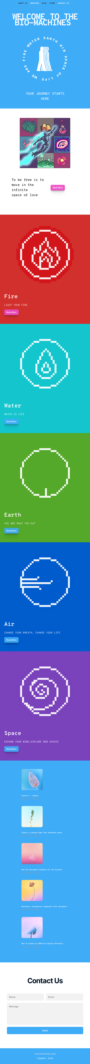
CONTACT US (63, 3)
